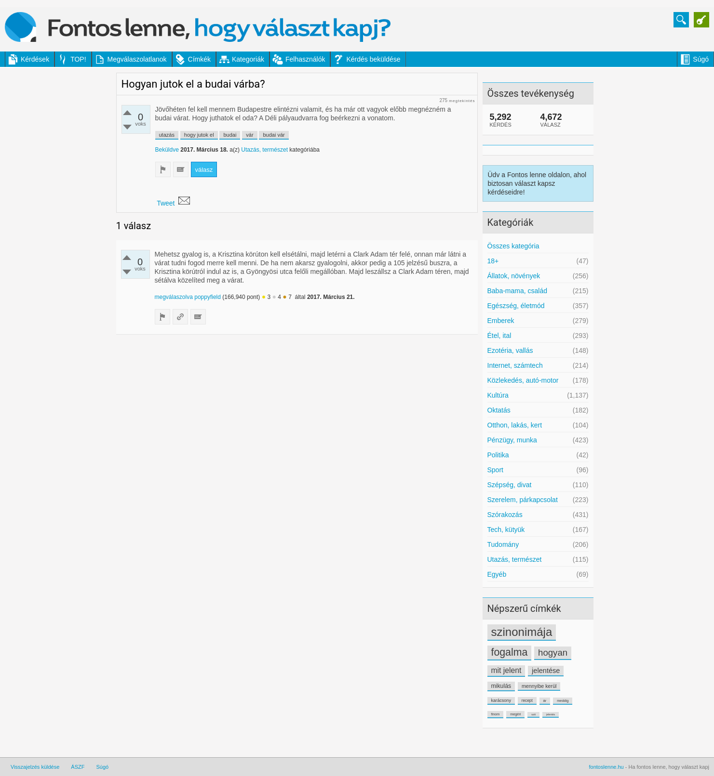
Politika (498, 455)
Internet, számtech (515, 365)
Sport (495, 470)
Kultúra (498, 395)
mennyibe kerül (539, 686)
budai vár (273, 135)
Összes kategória (513, 246)
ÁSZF (77, 767)
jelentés (550, 714)
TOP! (78, 59)
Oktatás (499, 410)
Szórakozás (505, 514)
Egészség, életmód (516, 306)
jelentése (546, 670)
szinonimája (521, 631)
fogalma (509, 652)
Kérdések (35, 59)
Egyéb (497, 574)
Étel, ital (499, 335)
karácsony (501, 700)
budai (229, 135)
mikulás (501, 686)
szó (533, 714)
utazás (167, 135)
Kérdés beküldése (373, 59)
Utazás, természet (514, 559)
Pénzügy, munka (512, 440)
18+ (493, 261)
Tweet (166, 203)
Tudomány (503, 544)
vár (249, 135)
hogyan (552, 652)
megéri (515, 714)
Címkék (199, 59)
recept (527, 700)
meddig (562, 700)
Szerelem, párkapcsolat (522, 500)
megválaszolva (174, 297)
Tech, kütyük (506, 529)
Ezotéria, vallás (510, 350)
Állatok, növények (513, 276)
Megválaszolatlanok (137, 59)
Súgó (701, 59)
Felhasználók (305, 59)
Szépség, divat (509, 485)
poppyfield (207, 297)
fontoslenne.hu (606, 767)
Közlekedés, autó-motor (523, 380)
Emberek (500, 320)
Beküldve (167, 149)
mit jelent (506, 670)
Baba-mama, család (517, 291)
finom (495, 714)
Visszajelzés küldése (35, 767)
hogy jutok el (199, 135)
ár (545, 700)
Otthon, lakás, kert (514, 425)
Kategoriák (248, 59)
